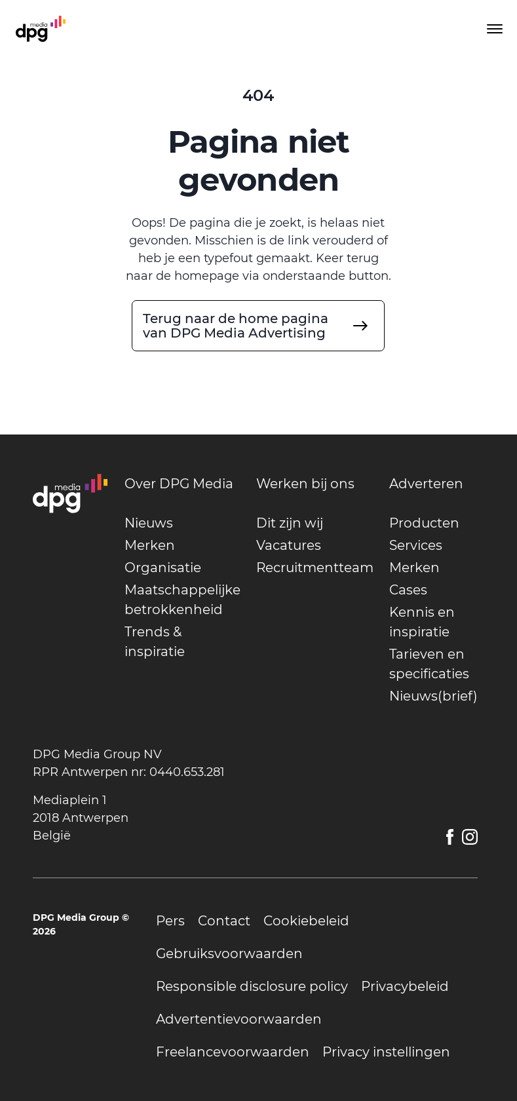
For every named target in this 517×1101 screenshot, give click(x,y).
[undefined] (258, 326)
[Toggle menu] (493, 29)
